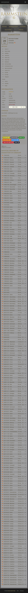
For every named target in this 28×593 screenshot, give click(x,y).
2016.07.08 (6, 476)
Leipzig (11, 202)
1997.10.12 (6, 243)
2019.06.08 (6, 499)
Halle (11, 236)
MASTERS (8, 30)
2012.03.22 (6, 458)
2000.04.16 (6, 285)
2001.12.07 (6, 332)
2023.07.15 (6, 548)
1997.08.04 (6, 220)
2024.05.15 (6, 555)
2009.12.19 (6, 402)
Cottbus (12, 180)
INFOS (21, 30)
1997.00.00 (6, 202)
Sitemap (21, 590)
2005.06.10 (6, 371)
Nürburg (12, 265)
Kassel (11, 240)
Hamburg (12, 175)
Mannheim (12, 341)
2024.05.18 (6, 557)
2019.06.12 (6, 510)
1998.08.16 (6, 274)
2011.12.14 (6, 451)
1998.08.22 (6, 276)
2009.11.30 (6, 384)
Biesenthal (12, 186)
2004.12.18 (6, 357)
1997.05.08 (6, 211)
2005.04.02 (6, 368)
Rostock (12, 160)
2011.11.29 (6, 438)
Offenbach (12, 243)
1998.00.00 (6, 252)
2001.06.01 (6, 328)
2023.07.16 (6, 552)
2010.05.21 (6, 411)
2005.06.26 (6, 380)
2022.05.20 (6, 519)
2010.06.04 (6, 418)
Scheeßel (12, 216)
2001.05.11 (6, 297)
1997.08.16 (6, 222)
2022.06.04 (6, 530)
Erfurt (11, 359)
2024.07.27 (6, 579)
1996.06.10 (6, 182)
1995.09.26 (6, 169)
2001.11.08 (6, 330)
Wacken (12, 467)
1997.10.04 (6, 240)
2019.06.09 (6, 508)
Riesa (11, 178)
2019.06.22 (6, 512)
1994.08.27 (6, 160)
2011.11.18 (6, 429)
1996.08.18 (6, 191)
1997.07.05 (6, 218)
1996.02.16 (6, 178)
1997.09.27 (6, 231)
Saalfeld (12, 166)
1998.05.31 (6, 265)
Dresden (12, 272)
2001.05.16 (6, 310)
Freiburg (12, 332)
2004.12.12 (6, 355)
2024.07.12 (6, 564)
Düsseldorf (12, 213)
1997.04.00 (6, 207)
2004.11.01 (6, 341)
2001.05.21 (6, 317)
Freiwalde (12, 173)
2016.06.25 (6, 474)
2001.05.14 (6, 305)
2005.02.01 (6, 359)
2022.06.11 (6, 546)
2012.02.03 (6, 456)
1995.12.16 (6, 173)
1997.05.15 (6, 213)
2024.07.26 (6, 575)
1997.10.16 (6, 245)
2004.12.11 (6, 353)
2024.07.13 (6, 568)
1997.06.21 (6, 216)
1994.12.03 (6, 164)
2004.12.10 (6, 348)
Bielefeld (12, 305)
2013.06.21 (6, 465)
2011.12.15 (6, 454)
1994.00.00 (6, 155)
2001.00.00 (6, 288)
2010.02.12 (6, 409)
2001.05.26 (6, 319)
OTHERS (23, 26)
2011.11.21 (6, 431)
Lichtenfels (12, 245)
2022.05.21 (6, 523)
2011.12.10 (6, 445)
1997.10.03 (6, 236)
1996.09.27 (6, 195)
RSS (18, 590)
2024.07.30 (6, 582)
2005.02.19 (6, 366)
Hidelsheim (12, 274)
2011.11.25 (6, 433)
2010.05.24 (6, 416)
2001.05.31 (6, 323)
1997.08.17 (6, 225)
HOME (4, 26)
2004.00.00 (6, 335)
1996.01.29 (6, 175)
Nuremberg (12, 258)
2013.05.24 (6, 460)
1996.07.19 (6, 186)
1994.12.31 (6, 166)
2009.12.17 (6, 395)
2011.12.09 (6, 442)
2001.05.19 (6, 314)
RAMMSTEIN (13, 26)
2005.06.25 (6, 375)
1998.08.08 (6, 272)
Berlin (11, 157)
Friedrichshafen (13, 431)
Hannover (12, 328)
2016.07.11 (6, 485)
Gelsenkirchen (13, 492)
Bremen (12, 438)
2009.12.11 (6, 391)
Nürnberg (12, 261)
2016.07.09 (6, 481)
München (12, 317)
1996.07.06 (6, 184)
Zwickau (12, 218)
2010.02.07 (6, 407)
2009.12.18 (6, 398)
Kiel (10, 182)
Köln (11, 169)
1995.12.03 (6, 171)
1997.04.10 (6, 209)
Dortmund (12, 323)
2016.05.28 (6, 472)
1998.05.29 (6, 258)
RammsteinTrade (11, 590)
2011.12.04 (6, 440)
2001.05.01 (6, 294)
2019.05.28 (6, 496)
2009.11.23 (6, 382)
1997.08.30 (6, 229)
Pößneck (12, 164)
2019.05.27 (6, 492)
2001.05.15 (6, 308)
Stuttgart (12, 393)
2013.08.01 (6, 467)
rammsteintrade (5, 2)
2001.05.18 (6, 312)
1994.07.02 (6, 157)
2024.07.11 (6, 559)
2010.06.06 (6, 422)
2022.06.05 (6, 541)
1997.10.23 (6, 247)
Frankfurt (12, 321)
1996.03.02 (6, 180)
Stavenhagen (13, 184)
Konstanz (12, 229)
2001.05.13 (6, 301)
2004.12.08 (6, 346)
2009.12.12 (6, 393)
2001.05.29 (6, 321)
